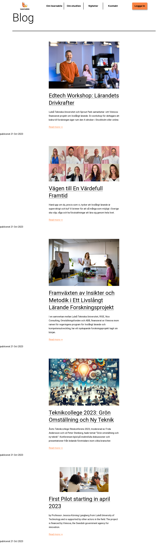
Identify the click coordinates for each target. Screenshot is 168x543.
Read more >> (56, 127)
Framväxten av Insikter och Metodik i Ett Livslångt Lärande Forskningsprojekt (82, 300)
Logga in (139, 5)
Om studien (74, 5)
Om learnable (54, 5)
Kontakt (113, 5)
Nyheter (93, 5)
